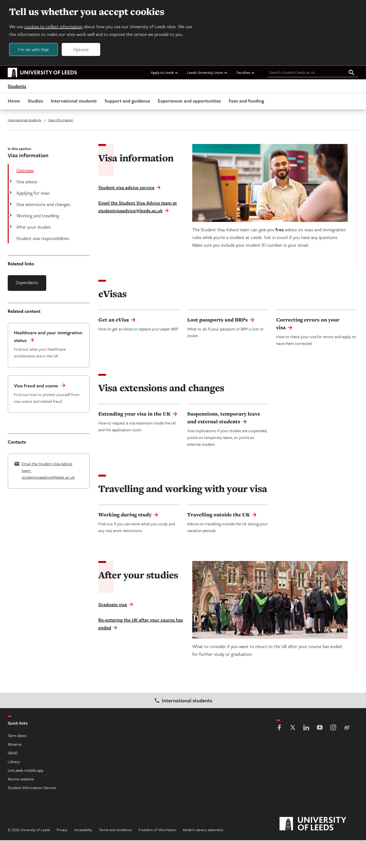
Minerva (14, 745)
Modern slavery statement (203, 830)
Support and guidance (127, 101)
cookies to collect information (54, 27)
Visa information (60, 120)
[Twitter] (293, 728)
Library (14, 762)
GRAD (13, 754)
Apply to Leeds (164, 73)
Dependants (27, 283)
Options (81, 50)
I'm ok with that (34, 50)
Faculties (246, 73)
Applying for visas (32, 193)
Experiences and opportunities (189, 101)
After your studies (33, 227)
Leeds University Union (207, 73)
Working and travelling (37, 216)
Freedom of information (157, 830)
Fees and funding (246, 101)
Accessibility (83, 830)
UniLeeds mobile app (25, 771)
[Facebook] (279, 728)
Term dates (17, 736)
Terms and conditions (115, 830)
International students (74, 101)
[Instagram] (333, 728)
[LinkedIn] (306, 728)
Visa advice (26, 182)
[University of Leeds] (318, 824)
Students (17, 87)
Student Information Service (32, 788)
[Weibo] (347, 728)
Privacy (62, 830)
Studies (35, 101)
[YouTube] (320, 728)
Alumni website (21, 780)
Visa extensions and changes (42, 205)
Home (14, 101)
